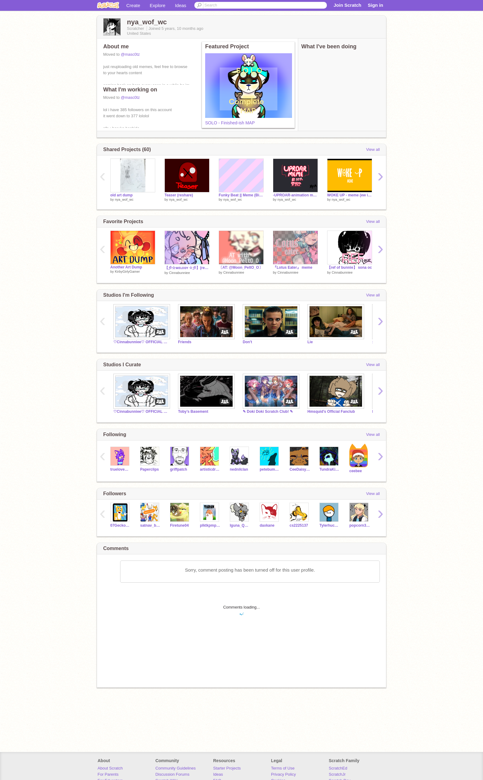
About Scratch (110, 768)
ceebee (355, 471)
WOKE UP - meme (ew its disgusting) (349, 195)
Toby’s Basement (193, 411)
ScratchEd (338, 768)
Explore (157, 5)
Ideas (180, 5)
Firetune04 (179, 525)
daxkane (267, 525)
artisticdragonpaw (210, 469)
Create (133, 5)
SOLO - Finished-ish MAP (230, 122)
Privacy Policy (283, 774)
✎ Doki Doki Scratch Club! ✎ (268, 411)
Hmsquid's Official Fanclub (331, 411)
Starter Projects (227, 768)
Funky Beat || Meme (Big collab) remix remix (241, 195)
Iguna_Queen (240, 525)
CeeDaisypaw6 (300, 469)
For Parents (108, 774)
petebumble (270, 469)
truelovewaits (120, 469)
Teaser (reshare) (178, 195)
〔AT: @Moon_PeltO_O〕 (241, 267)
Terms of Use (283, 768)
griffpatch (178, 469)
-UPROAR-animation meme (295, 195)
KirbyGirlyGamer (127, 271)
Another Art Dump (126, 267)
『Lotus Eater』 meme (292, 267)
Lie (310, 342)
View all (373, 149)
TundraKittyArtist (329, 469)
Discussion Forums (172, 774)
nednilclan (239, 469)
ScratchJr (337, 774)
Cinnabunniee (179, 273)
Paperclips (149, 469)
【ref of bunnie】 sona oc (349, 267)
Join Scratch (347, 5)
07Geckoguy (120, 525)
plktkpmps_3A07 (210, 525)
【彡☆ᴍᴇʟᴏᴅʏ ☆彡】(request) (186, 268)
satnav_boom (150, 525)
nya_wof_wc (124, 199)
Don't (247, 342)
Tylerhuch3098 (329, 525)
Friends (184, 342)
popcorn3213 (359, 525)
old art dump (121, 195)
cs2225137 (299, 525)
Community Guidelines (175, 768)
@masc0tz (130, 54)
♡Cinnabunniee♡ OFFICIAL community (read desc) (141, 342)
